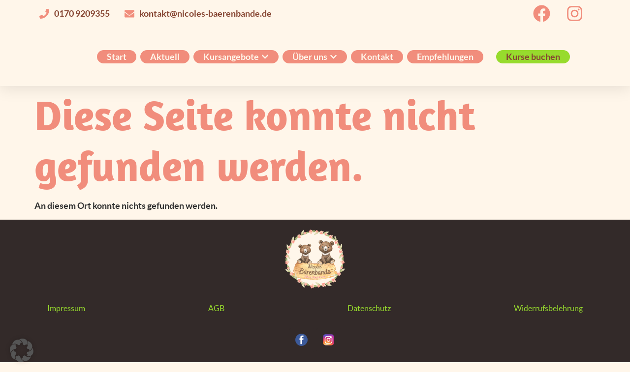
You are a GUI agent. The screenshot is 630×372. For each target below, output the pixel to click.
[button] (21, 350)
